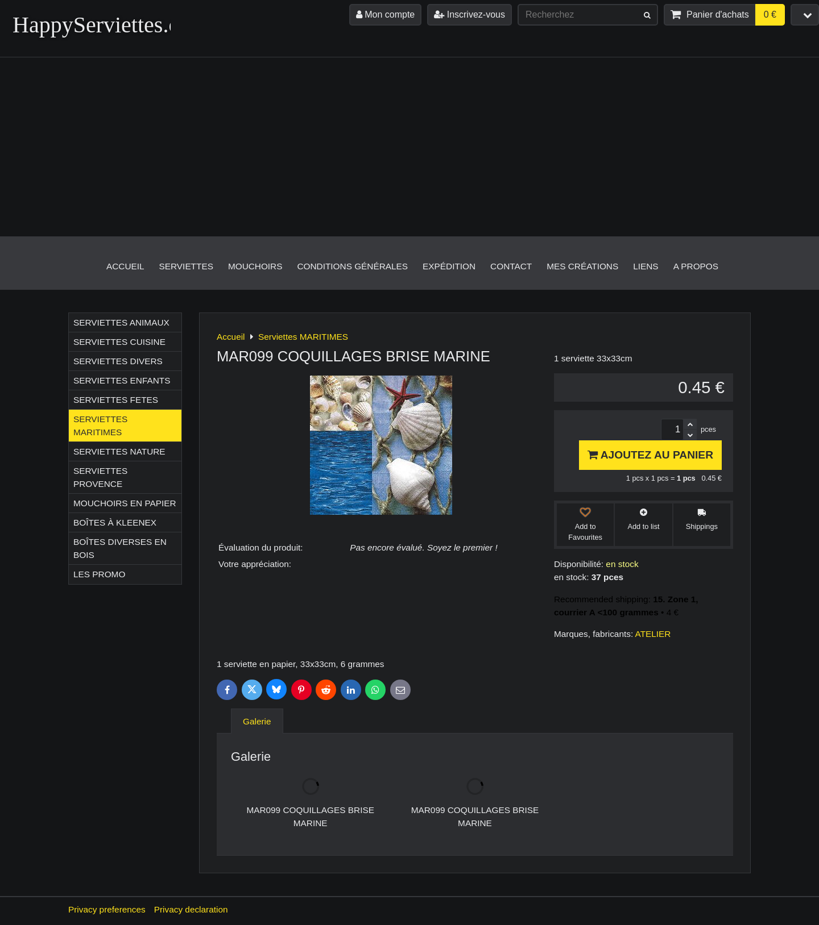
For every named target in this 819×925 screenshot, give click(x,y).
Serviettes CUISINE (119, 342)
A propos (695, 266)
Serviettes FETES (115, 400)
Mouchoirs (255, 266)
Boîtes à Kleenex (114, 522)
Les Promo (99, 574)
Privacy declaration (191, 909)
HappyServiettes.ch (101, 25)
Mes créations (582, 266)
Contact (511, 266)
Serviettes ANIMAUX (121, 322)
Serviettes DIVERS (118, 361)
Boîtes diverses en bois (120, 548)
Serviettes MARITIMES (100, 425)
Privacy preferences (107, 909)
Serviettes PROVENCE (100, 477)
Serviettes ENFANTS (121, 380)
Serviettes (186, 266)
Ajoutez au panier (650, 455)
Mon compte (385, 14)
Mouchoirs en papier (124, 503)
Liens (645, 266)
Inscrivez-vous (469, 14)
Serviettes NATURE (119, 451)
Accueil (125, 266)
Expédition (449, 266)
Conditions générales (352, 266)
